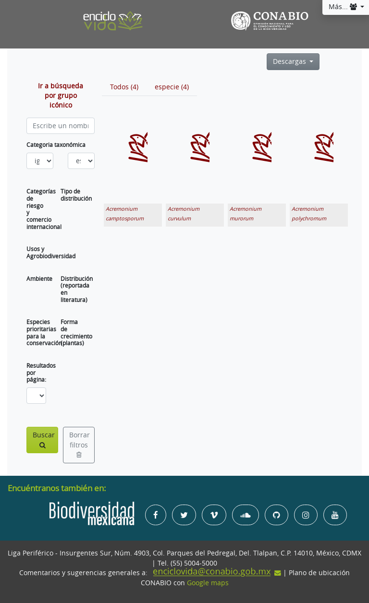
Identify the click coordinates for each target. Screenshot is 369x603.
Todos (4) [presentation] (124, 87)
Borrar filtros (79, 444)
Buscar (44, 439)
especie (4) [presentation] (172, 87)
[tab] (124, 87)
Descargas (290, 61)
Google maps (208, 583)
